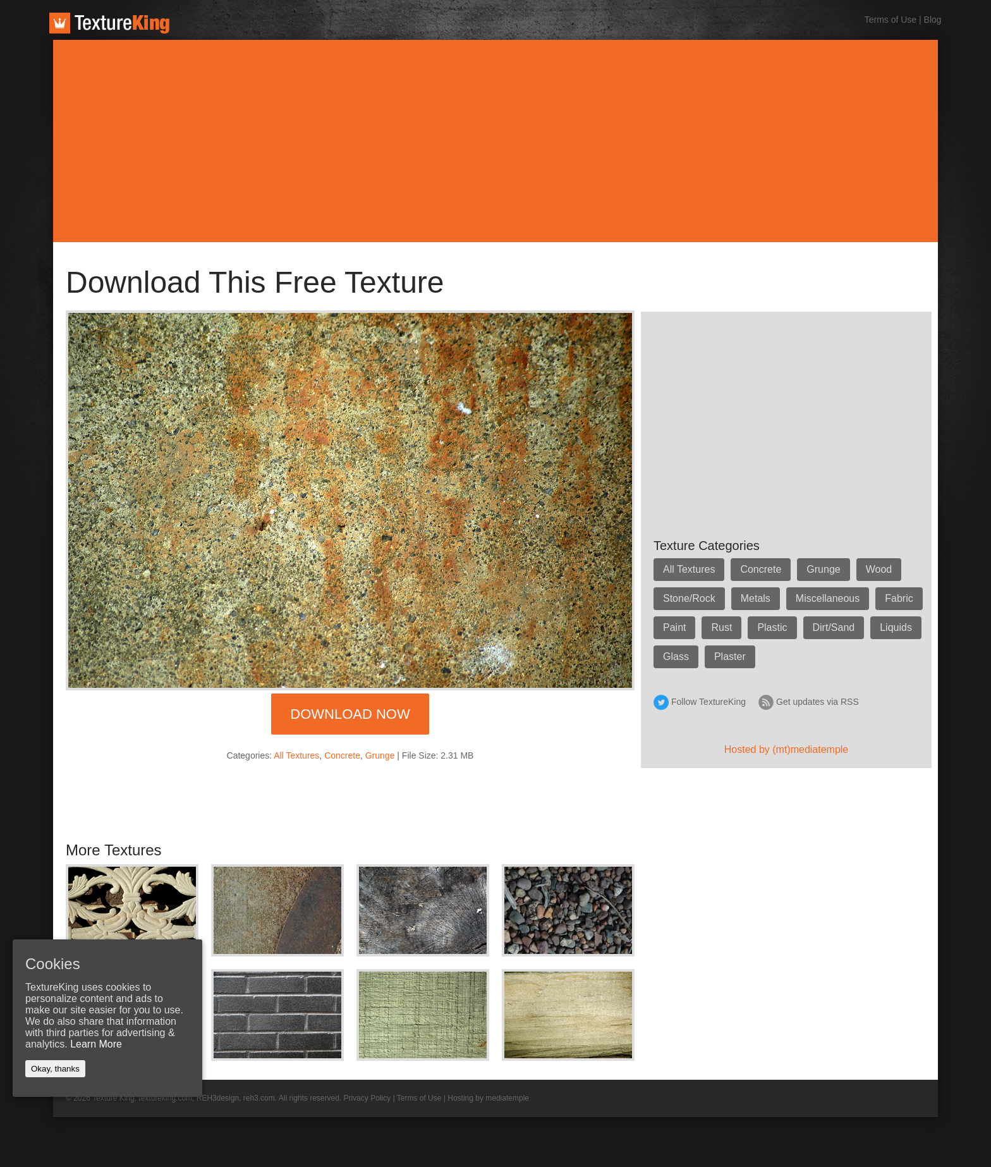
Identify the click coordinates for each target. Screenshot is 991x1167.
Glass (676, 656)
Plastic (772, 627)
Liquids (896, 627)
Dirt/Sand (834, 627)
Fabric (899, 598)
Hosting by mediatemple (488, 1098)
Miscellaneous (828, 598)
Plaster (730, 656)
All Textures (296, 755)
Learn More (96, 1044)
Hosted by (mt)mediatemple (786, 749)
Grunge (380, 755)
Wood (879, 569)
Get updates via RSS (817, 702)
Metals (755, 598)
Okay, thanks (55, 1068)
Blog (933, 20)
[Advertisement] (495, 140)
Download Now (350, 714)
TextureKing (109, 23)
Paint (674, 627)
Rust (721, 627)
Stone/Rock (689, 598)
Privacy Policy (367, 1098)
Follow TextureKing (708, 702)
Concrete (342, 755)
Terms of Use (890, 20)
